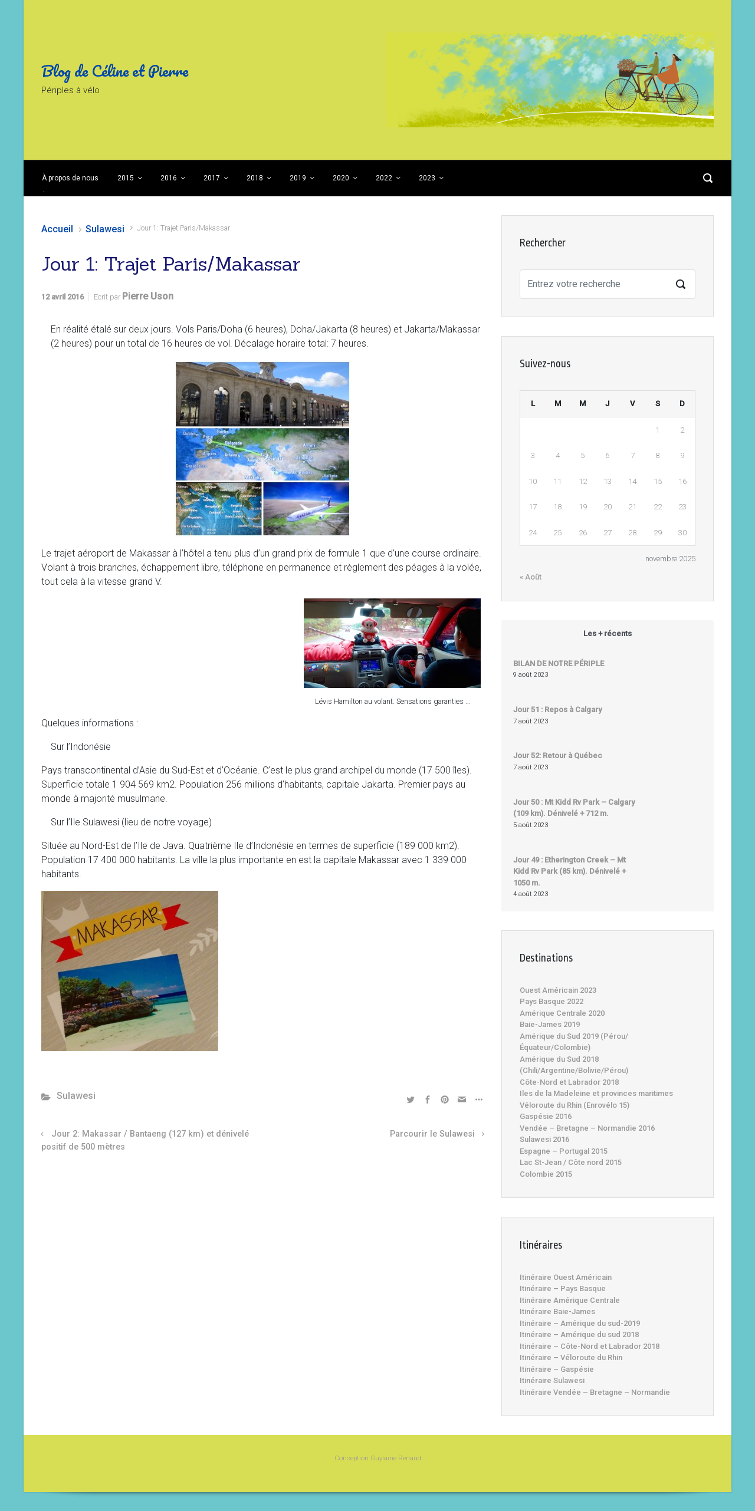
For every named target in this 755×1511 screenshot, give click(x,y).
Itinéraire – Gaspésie (557, 1369)
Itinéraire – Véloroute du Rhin (571, 1357)
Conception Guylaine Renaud (377, 1458)
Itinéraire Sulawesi (552, 1380)
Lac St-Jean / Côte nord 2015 (571, 1162)
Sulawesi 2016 (544, 1139)
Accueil (57, 229)
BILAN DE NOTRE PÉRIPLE (558, 663)
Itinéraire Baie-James (557, 1311)
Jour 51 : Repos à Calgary (557, 709)
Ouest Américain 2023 (558, 990)
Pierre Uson (147, 296)
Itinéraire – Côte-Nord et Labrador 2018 (589, 1346)
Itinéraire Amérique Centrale (570, 1300)
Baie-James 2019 (550, 1024)
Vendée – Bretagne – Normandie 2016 (587, 1128)
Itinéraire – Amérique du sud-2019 (580, 1323)
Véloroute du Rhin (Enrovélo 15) (574, 1105)
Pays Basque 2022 (551, 1001)
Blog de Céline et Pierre (114, 70)
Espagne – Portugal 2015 (564, 1151)
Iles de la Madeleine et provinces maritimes (596, 1093)
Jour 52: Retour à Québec (557, 755)
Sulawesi (105, 229)
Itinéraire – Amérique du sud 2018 (579, 1334)
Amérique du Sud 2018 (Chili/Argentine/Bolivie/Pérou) (574, 1065)
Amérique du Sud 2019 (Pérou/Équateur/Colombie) (574, 1042)
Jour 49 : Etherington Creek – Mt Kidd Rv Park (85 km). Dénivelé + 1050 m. (569, 871)
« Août (530, 576)
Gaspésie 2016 (546, 1116)
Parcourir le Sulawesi (432, 1134)
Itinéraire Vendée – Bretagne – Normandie (595, 1392)
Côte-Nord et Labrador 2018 (569, 1082)
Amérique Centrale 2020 (562, 1013)
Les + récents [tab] (607, 633)
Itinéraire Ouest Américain (566, 1277)
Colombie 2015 (546, 1174)
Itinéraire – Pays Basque (563, 1288)
